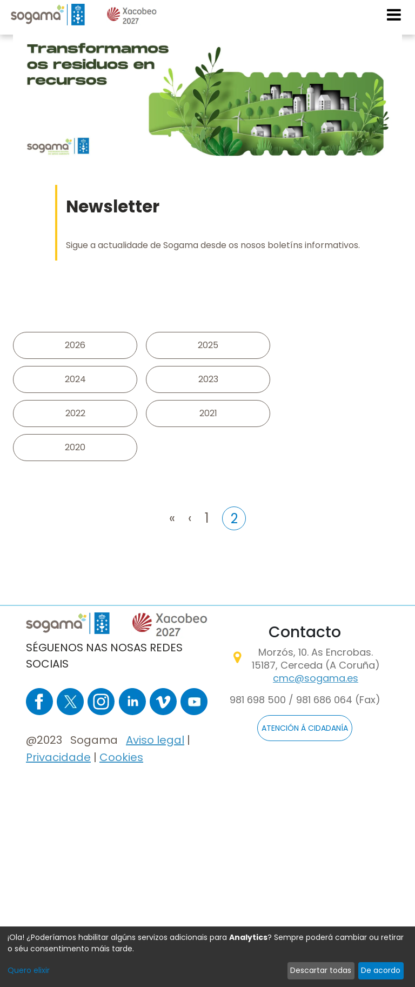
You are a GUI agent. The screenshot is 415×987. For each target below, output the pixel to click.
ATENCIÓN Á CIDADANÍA (305, 728)
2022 (75, 413)
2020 (75, 447)
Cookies (121, 757)
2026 (75, 345)
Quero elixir (29, 970)
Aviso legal (155, 740)
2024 (75, 379)
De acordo (380, 970)
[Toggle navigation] (394, 14)
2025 (208, 345)
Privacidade (58, 757)
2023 (208, 379)
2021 (208, 413)
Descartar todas (320, 970)
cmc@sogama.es (315, 678)
